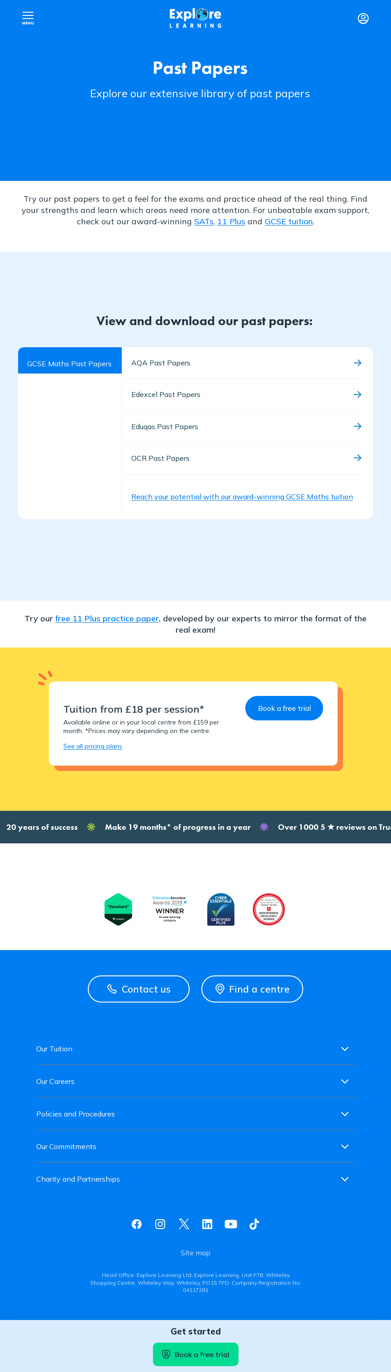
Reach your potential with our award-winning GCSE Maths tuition (242, 496)
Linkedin (207, 1224)
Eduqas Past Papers (164, 426)
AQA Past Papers (161, 362)
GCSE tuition (289, 221)
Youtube (231, 1224)
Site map (195, 1253)
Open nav (28, 18)
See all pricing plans (92, 746)
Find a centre (252, 989)
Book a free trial (195, 1354)
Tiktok (254, 1224)
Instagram (160, 1224)
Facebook (137, 1224)
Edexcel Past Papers (165, 394)
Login (363, 18)
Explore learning (195, 18)
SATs (204, 221)
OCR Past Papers (160, 458)
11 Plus (231, 221)
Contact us (139, 989)
